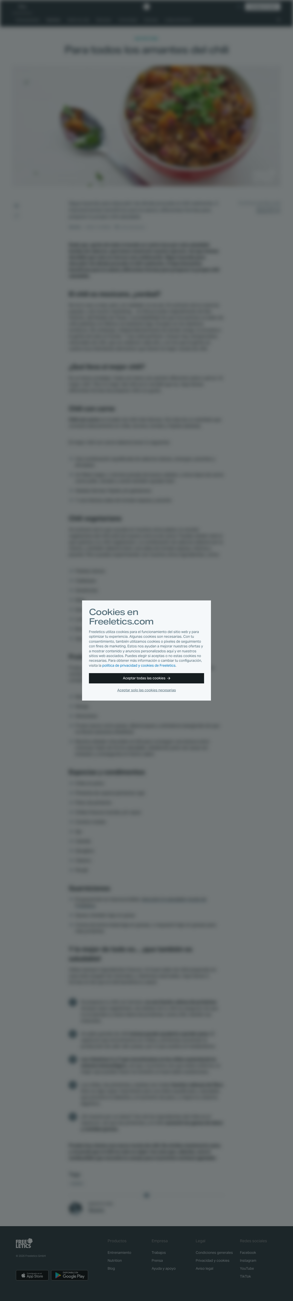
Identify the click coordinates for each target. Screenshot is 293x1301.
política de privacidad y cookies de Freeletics (138, 665)
